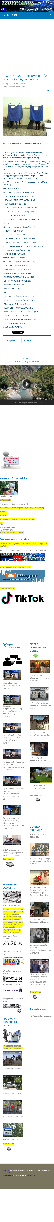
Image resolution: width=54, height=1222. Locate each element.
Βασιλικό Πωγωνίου (10, 1140)
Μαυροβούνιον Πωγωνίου (13, 1116)
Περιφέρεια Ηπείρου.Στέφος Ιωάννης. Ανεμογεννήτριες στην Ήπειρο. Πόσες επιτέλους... (13, 711)
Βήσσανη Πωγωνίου (11, 984)
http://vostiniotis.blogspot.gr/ (41, 1016)
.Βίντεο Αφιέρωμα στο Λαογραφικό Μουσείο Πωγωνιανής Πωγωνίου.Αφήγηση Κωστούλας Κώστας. (38, 979)
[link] (22, 508)
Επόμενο (28, 341)
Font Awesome (8, 1175)
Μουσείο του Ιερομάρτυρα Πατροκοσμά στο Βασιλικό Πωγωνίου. (40, 861)
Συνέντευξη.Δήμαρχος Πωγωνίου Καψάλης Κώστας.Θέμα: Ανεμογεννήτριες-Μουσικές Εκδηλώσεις (13, 823)
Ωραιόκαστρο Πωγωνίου (12, 1069)
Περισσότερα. (35, 796)
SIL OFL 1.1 (31, 1175)
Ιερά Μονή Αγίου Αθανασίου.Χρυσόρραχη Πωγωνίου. (39, 678)
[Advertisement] (24, 43)
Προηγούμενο (11, 341)
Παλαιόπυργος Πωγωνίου (13, 1093)
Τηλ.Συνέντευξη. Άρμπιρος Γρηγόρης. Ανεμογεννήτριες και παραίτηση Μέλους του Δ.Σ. (13, 794)
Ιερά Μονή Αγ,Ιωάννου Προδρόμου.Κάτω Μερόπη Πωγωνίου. (40, 705)
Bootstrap (6, 1170)
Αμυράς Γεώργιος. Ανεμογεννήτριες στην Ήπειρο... (11, 685)
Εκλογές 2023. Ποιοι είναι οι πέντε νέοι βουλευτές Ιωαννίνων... (26, 77)
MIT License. (7, 1173)
